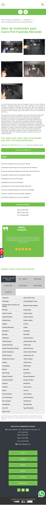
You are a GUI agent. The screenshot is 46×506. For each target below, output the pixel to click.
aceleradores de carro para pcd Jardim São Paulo (16, 186)
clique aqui (22, 145)
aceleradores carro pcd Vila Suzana (12, 179)
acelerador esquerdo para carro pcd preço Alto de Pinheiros (19, 167)
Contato (23, 477)
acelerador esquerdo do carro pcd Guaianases (15, 197)
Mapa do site (23, 483)
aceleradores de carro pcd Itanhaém (12, 182)
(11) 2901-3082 (23, 212)
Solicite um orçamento (23, 150)
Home (23, 453)
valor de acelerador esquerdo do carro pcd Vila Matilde (18, 190)
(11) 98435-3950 (23, 215)
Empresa (23, 459)
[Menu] (43, 4)
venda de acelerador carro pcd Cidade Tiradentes (16, 193)
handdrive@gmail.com (23, 444)
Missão (23, 465)
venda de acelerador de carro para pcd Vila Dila (16, 164)
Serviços (23, 471)
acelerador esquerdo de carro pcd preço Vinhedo (16, 175)
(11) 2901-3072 (12, 145)
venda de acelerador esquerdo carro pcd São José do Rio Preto (21, 171)
